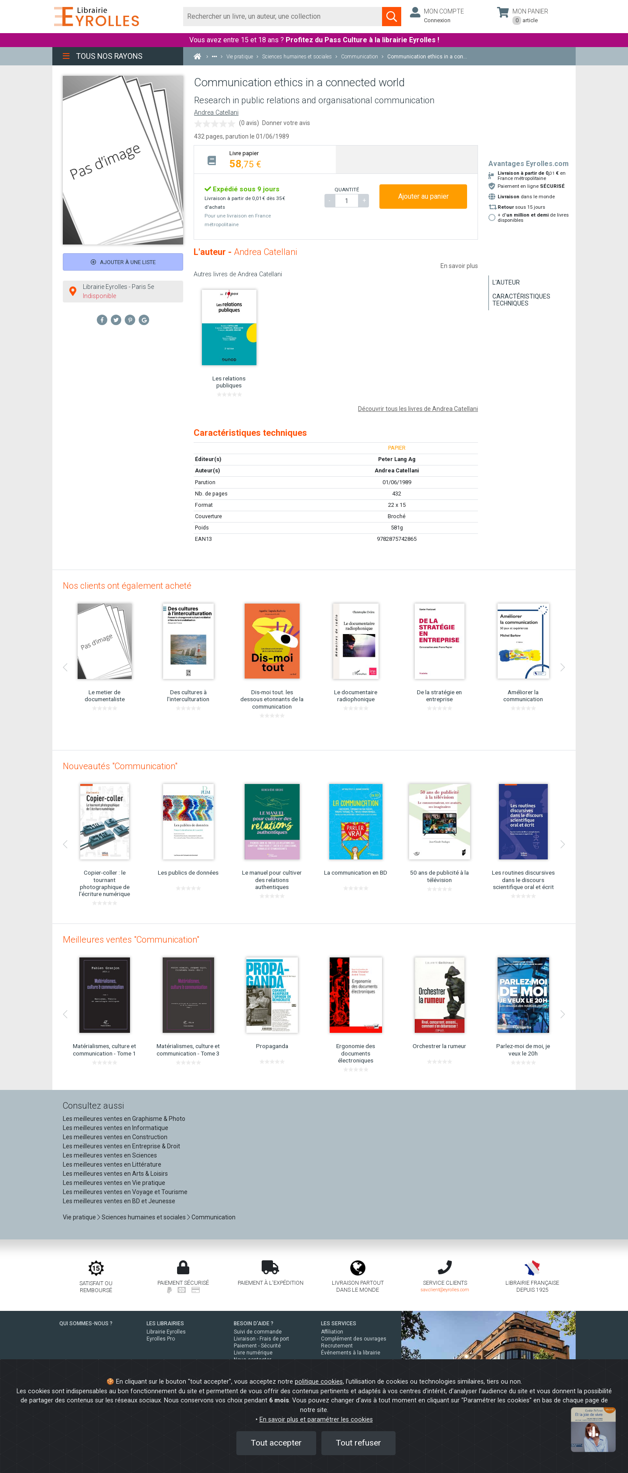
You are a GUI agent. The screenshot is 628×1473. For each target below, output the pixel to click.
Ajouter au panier (423, 196)
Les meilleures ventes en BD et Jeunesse (119, 1201)
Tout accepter (276, 1443)
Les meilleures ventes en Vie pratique (114, 1182)
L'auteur (506, 282)
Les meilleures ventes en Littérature (112, 1164)
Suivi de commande (258, 1332)
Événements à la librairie (350, 1353)
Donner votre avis (286, 122)
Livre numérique (253, 1353)
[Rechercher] (282, 16)
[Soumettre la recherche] (391, 16)
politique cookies (319, 1381)
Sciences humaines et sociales (144, 1217)
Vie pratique (79, 1217)
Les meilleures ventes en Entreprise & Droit (121, 1146)
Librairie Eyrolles (166, 1332)
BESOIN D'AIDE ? (253, 1323)
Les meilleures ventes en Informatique (115, 1127)
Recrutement (337, 1346)
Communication (213, 1217)
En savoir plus (459, 265)
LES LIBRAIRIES (165, 1323)
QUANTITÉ (346, 190)
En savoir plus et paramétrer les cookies (316, 1419)
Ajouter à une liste (123, 262)
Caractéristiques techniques (521, 300)
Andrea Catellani (216, 112)
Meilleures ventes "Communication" (131, 939)
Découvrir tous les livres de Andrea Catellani (418, 408)
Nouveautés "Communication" (120, 766)
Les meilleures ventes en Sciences (110, 1155)
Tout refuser (358, 1443)
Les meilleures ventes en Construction (115, 1137)
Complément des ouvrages (353, 1339)
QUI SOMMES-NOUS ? (86, 1323)
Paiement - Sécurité (257, 1346)
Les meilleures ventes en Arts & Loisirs (115, 1173)
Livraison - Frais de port (261, 1339)
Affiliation (332, 1332)
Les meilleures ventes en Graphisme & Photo (124, 1118)
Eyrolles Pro (161, 1339)
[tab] (265, 159)
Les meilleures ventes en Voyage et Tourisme (125, 1191)
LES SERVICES (338, 1323)
